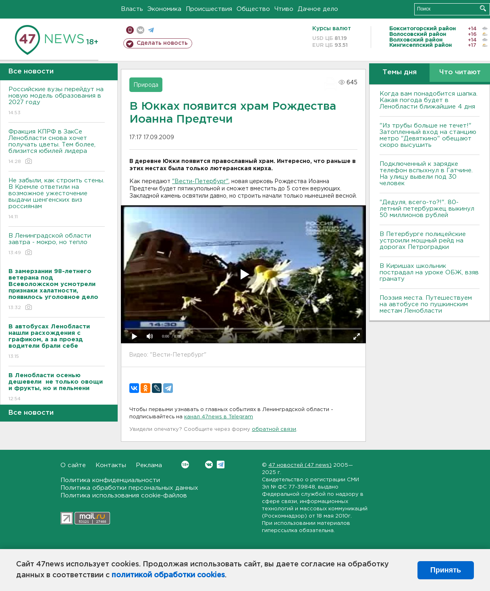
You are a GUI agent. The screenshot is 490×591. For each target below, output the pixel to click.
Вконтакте (185, 464)
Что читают (460, 72)
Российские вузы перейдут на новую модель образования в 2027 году (56, 101)
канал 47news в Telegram (218, 417)
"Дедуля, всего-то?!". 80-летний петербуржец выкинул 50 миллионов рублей (427, 209)
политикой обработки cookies (168, 575)
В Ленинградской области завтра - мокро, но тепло (56, 244)
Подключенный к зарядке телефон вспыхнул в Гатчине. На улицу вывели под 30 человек (426, 173)
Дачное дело (318, 9)
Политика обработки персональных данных (129, 488)
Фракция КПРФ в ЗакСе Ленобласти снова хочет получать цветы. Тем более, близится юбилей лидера (56, 147)
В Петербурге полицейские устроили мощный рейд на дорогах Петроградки (423, 241)
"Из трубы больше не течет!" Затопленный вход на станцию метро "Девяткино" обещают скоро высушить (428, 135)
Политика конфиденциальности (110, 480)
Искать (483, 8)
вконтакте (140, 30)
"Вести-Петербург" (200, 181)
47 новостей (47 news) (300, 465)
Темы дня (399, 72)
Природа (145, 85)
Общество (253, 9)
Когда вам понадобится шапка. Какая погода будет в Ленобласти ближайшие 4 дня (429, 100)
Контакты (111, 465)
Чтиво (283, 9)
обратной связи (274, 429)
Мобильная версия (130, 30)
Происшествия (209, 9)
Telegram (220, 464)
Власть (132, 9)
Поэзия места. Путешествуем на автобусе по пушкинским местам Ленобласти (426, 304)
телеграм (151, 30)
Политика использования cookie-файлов (123, 495)
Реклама (149, 465)
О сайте (73, 465)
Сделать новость (162, 43)
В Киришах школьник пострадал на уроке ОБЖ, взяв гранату (429, 272)
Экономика (164, 9)
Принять (445, 570)
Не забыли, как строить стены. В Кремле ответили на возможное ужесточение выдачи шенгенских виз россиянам (56, 199)
